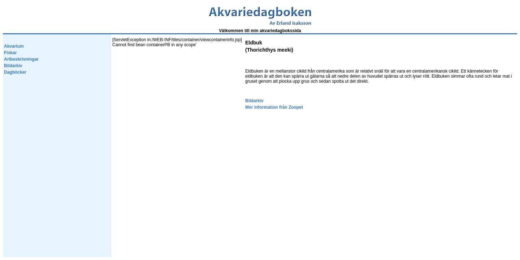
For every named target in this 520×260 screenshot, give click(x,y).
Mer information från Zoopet (274, 107)
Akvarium (14, 46)
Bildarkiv (13, 65)
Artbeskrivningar (21, 59)
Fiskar (10, 52)
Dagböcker (15, 72)
